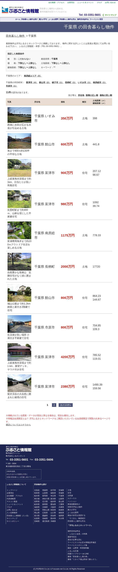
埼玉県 (53, 496)
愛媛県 (45, 516)
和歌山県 (45, 510)
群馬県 (45, 496)
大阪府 (53, 507)
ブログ (99, 2)
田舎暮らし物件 (15, 35)
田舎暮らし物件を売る (68, 19)
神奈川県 (45, 499)
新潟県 (53, 499)
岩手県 (53, 490)
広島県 (45, 513)
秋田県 (37, 493)
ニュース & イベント (85, 2)
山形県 (45, 493)
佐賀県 (37, 518)
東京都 (37, 499)
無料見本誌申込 (83, 19)
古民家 (70, 496)
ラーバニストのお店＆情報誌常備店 (82, 542)
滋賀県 (37, 507)
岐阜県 (37, 504)
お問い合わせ (110, 2)
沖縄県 (53, 521)
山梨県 (61, 499)
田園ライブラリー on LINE (78, 554)
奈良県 (37, 510)
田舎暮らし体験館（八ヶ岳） (18, 516)
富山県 (61, 501)
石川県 (45, 501)
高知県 (53, 516)
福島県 (53, 493)
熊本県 (53, 518)
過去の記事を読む (75, 540)
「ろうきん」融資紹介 (76, 518)
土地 (69, 490)
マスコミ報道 (12, 501)
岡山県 (37, 513)
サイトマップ (12, 518)
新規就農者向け (74, 504)
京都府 (45, 507)
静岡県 (45, 504)
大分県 (61, 518)
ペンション (72, 501)
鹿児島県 (45, 521)
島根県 (61, 510)
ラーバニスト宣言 (96, 19)
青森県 (45, 490)
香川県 (37, 516)
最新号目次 (72, 537)
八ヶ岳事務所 (12, 513)
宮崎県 (37, 521)
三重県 (61, 504)
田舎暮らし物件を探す (29, 19)
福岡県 (61, 516)
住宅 (69, 493)
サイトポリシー (13, 521)
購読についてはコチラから (18, 425)
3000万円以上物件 (75, 507)
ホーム (17, 19)
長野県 (37, 501)
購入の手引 (43, 19)
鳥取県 (53, 510)
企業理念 (70, 2)
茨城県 (61, 493)
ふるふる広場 (73, 551)
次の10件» (65, 405)
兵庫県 (61, 507)
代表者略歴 (11, 499)
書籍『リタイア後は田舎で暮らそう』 (83, 559)
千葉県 (61, 496)
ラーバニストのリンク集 (77, 545)
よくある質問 (53, 19)
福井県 (53, 501)
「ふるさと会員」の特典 (77, 534)
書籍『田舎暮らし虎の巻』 (78, 557)
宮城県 (61, 490)
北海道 (37, 490)
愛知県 (53, 504)
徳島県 (61, 513)
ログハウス (72, 498)
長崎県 (45, 518)
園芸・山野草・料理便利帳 (78, 548)
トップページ (12, 490)
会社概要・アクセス (56, 2)
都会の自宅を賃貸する (76, 515)
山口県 (53, 513)
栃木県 (37, 496)
